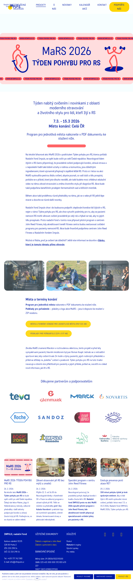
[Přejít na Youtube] (121, 534)
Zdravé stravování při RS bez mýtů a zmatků (50, 482)
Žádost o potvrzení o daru (45, 545)
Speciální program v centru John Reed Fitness (81, 482)
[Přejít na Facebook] (105, 534)
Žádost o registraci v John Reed (48, 541)
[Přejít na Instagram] (113, 534)
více (37, 578)
